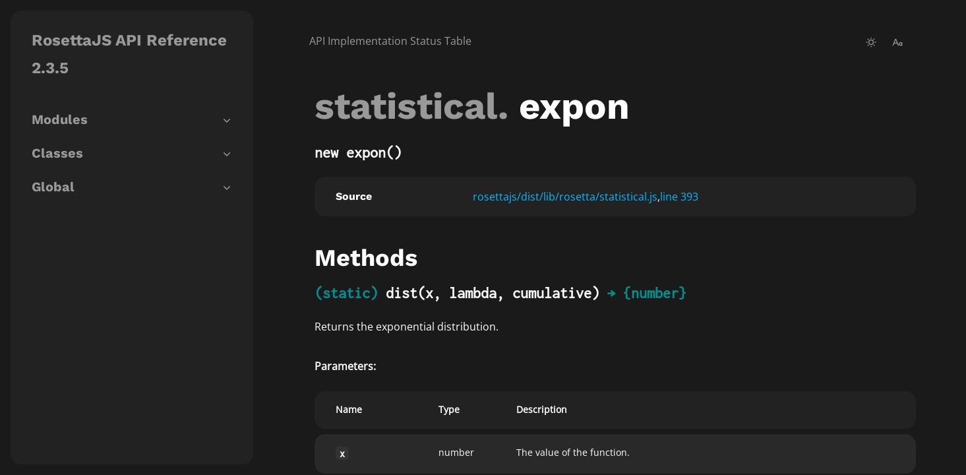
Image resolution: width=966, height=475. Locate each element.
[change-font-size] (897, 42)
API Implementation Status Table (390, 41)
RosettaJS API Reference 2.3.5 (129, 54)
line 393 (679, 196)
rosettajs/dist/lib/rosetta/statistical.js (565, 196)
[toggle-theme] (871, 42)
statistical (406, 106)
